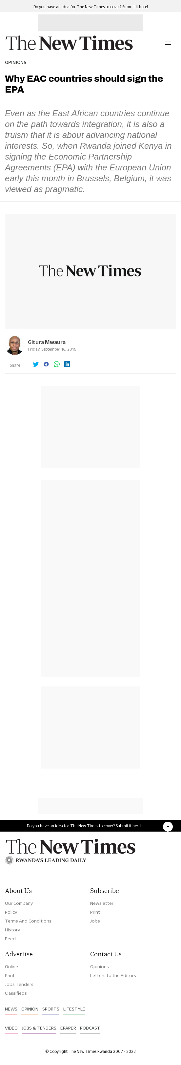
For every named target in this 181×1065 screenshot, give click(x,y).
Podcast (90, 1028)
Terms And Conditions (28, 921)
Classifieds (16, 993)
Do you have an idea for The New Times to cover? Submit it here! (90, 7)
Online (11, 966)
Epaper (68, 1028)
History (12, 929)
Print (95, 912)
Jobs (95, 921)
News (11, 1008)
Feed (10, 938)
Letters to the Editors (113, 975)
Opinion (29, 1008)
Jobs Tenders (19, 984)
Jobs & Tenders (39, 1028)
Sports (50, 1008)
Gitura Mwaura (47, 342)
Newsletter (101, 903)
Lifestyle (74, 1008)
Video (11, 1028)
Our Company (19, 903)
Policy (11, 912)
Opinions (15, 62)
